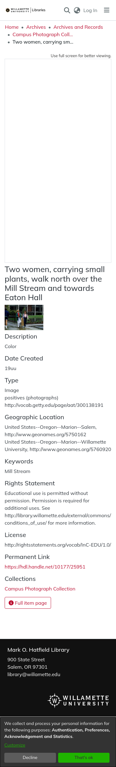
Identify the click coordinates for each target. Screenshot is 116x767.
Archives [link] (36, 27)
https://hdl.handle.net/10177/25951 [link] (45, 567)
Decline (30, 757)
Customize (14, 745)
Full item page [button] (28, 603)
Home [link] (12, 27)
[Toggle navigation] (106, 10)
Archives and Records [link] (78, 27)
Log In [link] (91, 10)
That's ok (84, 757)
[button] (67, 10)
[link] (40, 589)
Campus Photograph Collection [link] (43, 34)
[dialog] (58, 742)
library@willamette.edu (33, 674)
